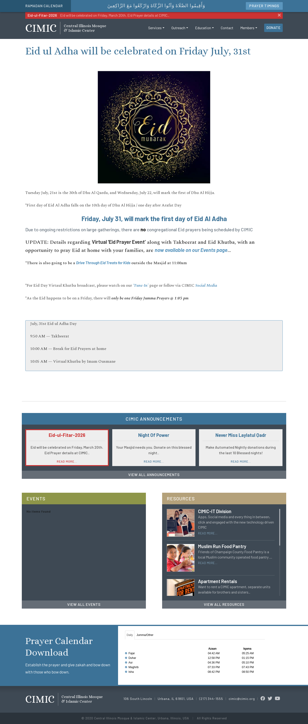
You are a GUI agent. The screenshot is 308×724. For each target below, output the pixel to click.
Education (203, 31)
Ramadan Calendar (44, 6)
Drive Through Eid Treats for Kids (103, 262)
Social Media (206, 286)
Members (247, 31)
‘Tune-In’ (140, 286)
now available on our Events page (191, 250)
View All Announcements (154, 474)
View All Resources (224, 604)
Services (155, 31)
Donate (273, 31)
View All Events (84, 604)
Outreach (178, 31)
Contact (227, 31)
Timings (264, 6)
